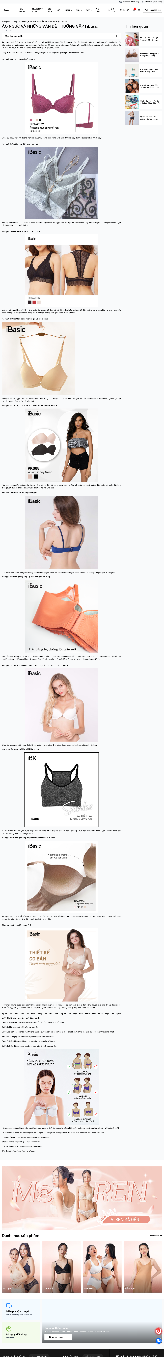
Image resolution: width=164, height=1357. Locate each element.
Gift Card (111, 10)
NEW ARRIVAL (23, 10)
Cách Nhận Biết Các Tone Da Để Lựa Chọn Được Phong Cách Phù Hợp (149, 86)
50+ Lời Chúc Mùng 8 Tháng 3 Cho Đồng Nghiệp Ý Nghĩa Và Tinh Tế (149, 39)
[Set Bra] (102, 1267)
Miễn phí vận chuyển (18, 1311)
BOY (89, 10)
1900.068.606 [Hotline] (152, 10)
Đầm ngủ (130, 1288)
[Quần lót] (61, 1267)
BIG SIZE (50, 10)
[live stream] (159, 1333)
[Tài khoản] (139, 10)
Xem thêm (156, 1235)
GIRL (79, 10)
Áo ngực (7, 1288)
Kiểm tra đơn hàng (129, 2)
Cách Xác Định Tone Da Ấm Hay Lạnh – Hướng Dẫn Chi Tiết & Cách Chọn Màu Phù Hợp (149, 70)
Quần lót (48, 1288)
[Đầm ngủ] (143, 1267)
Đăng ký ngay (58, 1337)
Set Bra (88, 1288)
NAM (69, 10)
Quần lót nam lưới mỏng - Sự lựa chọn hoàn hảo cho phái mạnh (148, 118)
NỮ (59, 10)
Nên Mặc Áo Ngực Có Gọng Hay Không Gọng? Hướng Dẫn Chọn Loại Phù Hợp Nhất (149, 55)
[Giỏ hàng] (134, 10)
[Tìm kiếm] (128, 10)
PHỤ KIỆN (100, 10)
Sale (122, 10)
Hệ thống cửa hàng (152, 2)
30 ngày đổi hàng (16, 1334)
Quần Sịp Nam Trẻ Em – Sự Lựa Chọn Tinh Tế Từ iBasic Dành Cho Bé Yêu (150, 102)
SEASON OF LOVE (37, 10)
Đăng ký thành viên (56, 1328)
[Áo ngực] (21, 1267)
